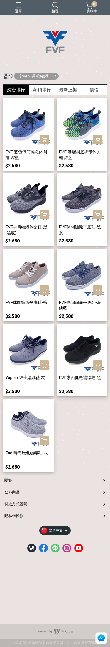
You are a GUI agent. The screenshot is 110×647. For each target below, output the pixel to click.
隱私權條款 (13, 515)
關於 (8, 480)
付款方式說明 (15, 504)
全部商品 (12, 492)
